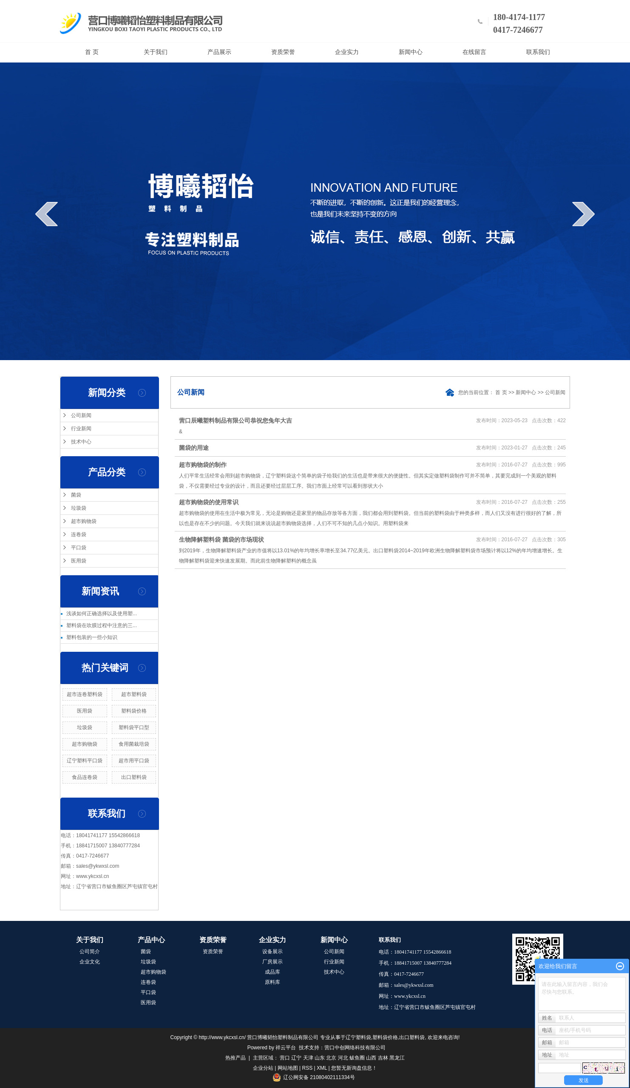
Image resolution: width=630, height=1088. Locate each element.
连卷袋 (78, 534)
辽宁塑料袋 (358, 1037)
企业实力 (347, 51)
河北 (343, 1058)
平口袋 (78, 548)
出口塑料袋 (134, 777)
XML (322, 1068)
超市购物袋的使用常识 (208, 502)
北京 (331, 1058)
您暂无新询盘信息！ (354, 1068)
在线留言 (474, 51)
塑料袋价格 (134, 711)
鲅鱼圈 (357, 1058)
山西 (371, 1058)
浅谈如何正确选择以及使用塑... (101, 613)
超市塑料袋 (134, 694)
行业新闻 (81, 429)
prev (46, 214)
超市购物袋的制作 (203, 464)
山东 (320, 1058)
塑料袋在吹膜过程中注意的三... (101, 625)
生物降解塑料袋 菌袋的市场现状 (221, 539)
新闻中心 (411, 51)
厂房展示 (272, 962)
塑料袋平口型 (134, 727)
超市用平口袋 (134, 761)
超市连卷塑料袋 (84, 694)
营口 (285, 1058)
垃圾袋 (78, 508)
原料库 (272, 982)
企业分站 (263, 1068)
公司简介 (89, 951)
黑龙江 (397, 1058)
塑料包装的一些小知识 (91, 637)
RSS (307, 1068)
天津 (308, 1058)
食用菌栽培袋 (134, 744)
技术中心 (81, 442)
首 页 (92, 51)
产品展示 (219, 51)
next (583, 214)
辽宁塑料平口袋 (84, 761)
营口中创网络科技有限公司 (355, 1048)
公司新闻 (81, 415)
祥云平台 (285, 1048)
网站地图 (288, 1068)
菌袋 (76, 495)
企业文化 (89, 962)
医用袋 (78, 561)
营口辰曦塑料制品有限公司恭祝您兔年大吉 (235, 420)
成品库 (272, 972)
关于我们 (155, 51)
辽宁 (296, 1058)
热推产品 (235, 1058)
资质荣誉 (283, 51)
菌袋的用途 (194, 447)
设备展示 (272, 951)
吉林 (383, 1058)
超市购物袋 (83, 521)
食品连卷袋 (84, 777)
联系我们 (538, 51)
